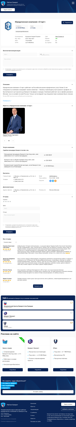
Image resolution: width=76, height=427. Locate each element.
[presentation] (4, 140)
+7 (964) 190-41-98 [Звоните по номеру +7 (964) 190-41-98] (18, 181)
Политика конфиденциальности (8, 421)
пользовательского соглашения (24, 69)
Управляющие (34, 409)
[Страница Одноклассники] (55, 181)
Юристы (32, 406)
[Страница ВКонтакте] (50, 181)
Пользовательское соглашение (8, 419)
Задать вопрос (8, 9)
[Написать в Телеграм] (53, 181)
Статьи (32, 415)
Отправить (9, 74)
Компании (33, 403)
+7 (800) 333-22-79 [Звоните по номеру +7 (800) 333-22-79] (18, 179)
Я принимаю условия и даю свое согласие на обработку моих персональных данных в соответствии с (38, 69)
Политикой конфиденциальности (13, 70)
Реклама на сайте (35, 421)
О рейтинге (33, 412)
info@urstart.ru (53, 176)
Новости (32, 418)
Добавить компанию (68, 409)
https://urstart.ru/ (59, 36)
